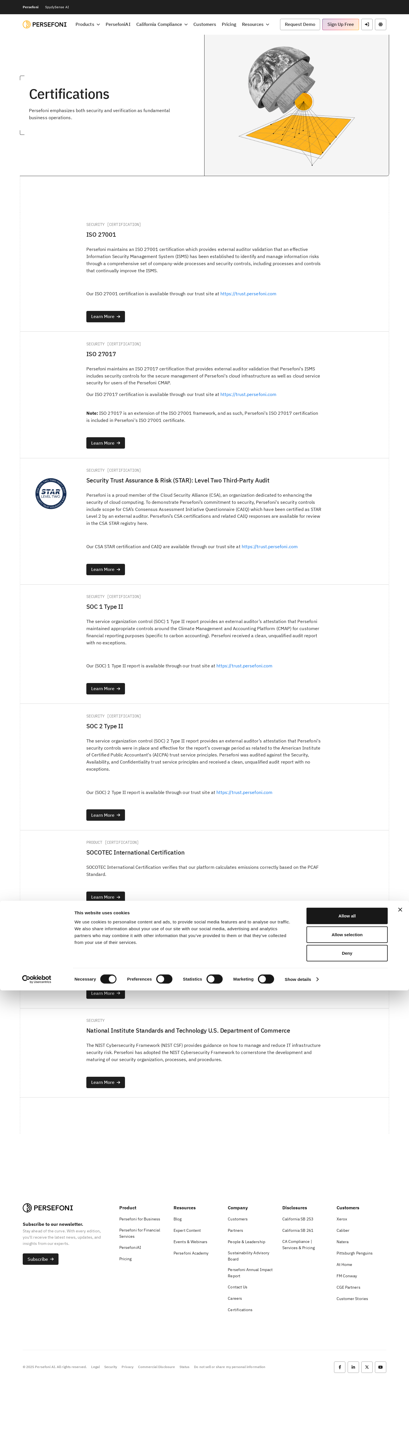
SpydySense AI (57, 7)
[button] (300, 24)
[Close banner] (400, 1365)
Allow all (347, 1371)
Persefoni (30, 7)
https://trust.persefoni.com (251, 297)
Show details (298, 1434)
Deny (347, 1408)
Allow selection (346, 1390)
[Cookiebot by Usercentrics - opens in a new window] (37, 1435)
